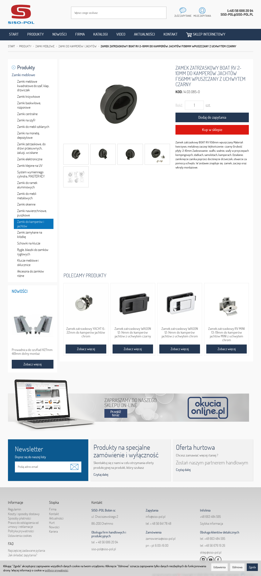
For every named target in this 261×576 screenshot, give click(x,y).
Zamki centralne (27, 114)
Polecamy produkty (85, 275)
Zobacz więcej (86, 349)
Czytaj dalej (100, 474)
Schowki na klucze (28, 243)
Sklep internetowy (205, 34)
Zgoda (252, 567)
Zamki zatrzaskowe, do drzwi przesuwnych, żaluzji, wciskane (31, 148)
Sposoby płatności (19, 518)
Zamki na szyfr (26, 120)
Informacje (15, 502)
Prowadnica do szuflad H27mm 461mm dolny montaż (32, 352)
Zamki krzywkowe (28, 96)
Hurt (52, 523)
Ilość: (179, 105)
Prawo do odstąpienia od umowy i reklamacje (23, 525)
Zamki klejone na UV (29, 165)
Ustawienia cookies (20, 536)
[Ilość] (194, 105)
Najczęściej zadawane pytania (26, 550)
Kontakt (171, 34)
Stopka (54, 502)
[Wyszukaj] (159, 12)
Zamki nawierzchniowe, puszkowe (32, 213)
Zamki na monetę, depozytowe (28, 135)
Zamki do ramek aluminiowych (27, 185)
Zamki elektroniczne (29, 159)
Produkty (35, 34)
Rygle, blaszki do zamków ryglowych (32, 252)
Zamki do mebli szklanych (33, 127)
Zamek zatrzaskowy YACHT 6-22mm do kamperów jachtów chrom (85, 332)
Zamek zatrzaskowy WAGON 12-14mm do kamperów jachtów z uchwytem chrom (179, 332)
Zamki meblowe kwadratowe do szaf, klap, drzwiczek (33, 85)
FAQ (11, 544)
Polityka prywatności (21, 531)
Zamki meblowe (23, 74)
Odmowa (237, 567)
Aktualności (144, 34)
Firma (80, 34)
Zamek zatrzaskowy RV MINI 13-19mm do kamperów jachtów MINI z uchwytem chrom (226, 334)
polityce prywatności (56, 570)
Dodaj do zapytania (212, 117)
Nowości (59, 34)
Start (14, 34)
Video (120, 34)
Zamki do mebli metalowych (26, 196)
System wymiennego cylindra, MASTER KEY (31, 174)
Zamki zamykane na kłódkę (29, 234)
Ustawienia (219, 567)
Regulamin (14, 509)
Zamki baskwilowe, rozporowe (29, 105)
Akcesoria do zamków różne (30, 273)
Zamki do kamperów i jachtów (30, 224)
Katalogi (100, 34)
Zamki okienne (26, 204)
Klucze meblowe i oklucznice (28, 262)
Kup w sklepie (212, 129)
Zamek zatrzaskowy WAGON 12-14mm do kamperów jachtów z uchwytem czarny (132, 332)
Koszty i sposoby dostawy (24, 514)
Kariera (53, 531)
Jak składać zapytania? (22, 555)
